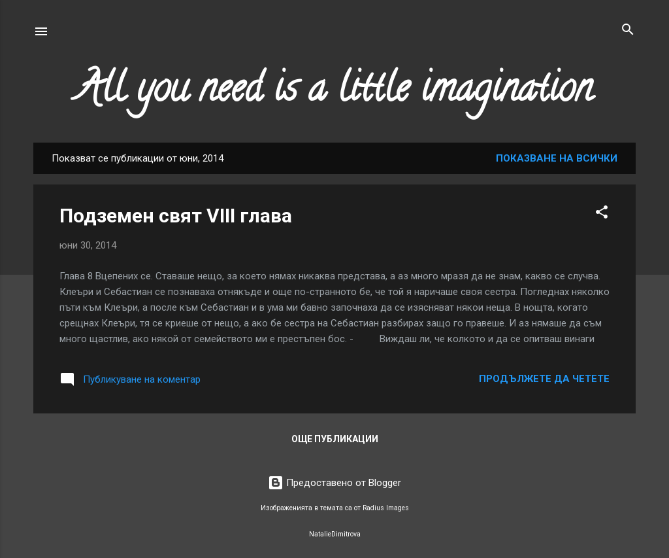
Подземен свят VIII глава (175, 215)
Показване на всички (556, 158)
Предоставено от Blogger (334, 483)
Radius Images (386, 508)
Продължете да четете (544, 379)
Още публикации (334, 439)
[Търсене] (628, 30)
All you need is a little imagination (334, 92)
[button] (602, 213)
